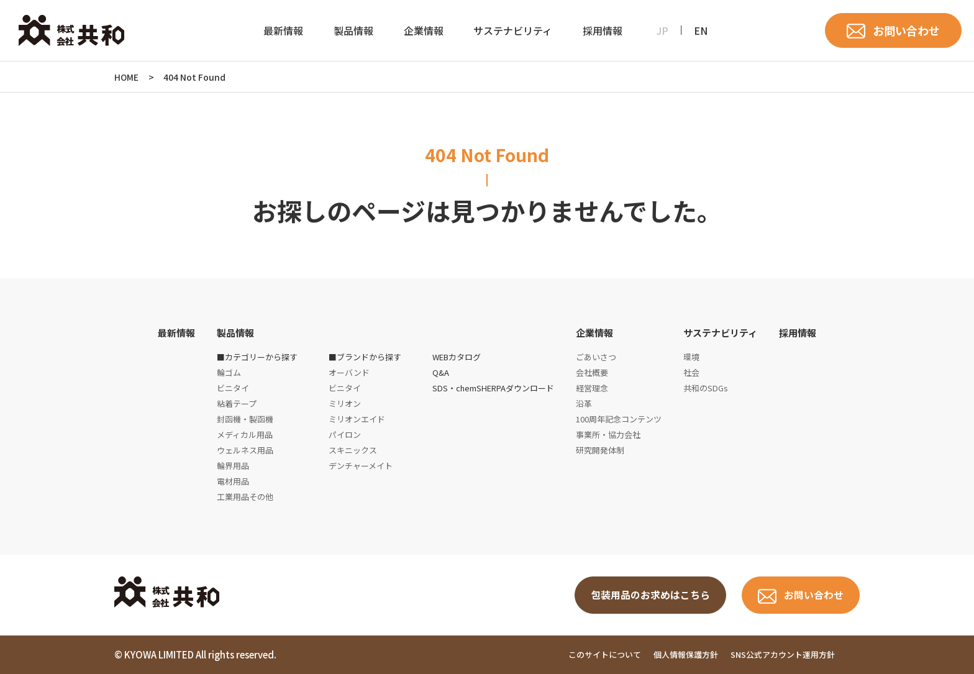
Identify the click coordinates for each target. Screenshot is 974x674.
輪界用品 (233, 465)
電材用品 (233, 481)
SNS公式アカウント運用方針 (782, 654)
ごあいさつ (596, 357)
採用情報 (602, 30)
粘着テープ (237, 403)
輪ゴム (229, 372)
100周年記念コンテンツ (619, 419)
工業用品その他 (245, 497)
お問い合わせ (906, 30)
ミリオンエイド (357, 419)
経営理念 (592, 388)
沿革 (584, 403)
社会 (691, 372)
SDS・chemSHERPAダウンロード (493, 388)
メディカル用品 (245, 434)
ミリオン (345, 403)
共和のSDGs (705, 388)
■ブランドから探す (365, 357)
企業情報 (424, 30)
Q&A (440, 372)
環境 (691, 357)
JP (662, 30)
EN (701, 30)
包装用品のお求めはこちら (650, 595)
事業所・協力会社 (608, 434)
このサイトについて (604, 654)
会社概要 (592, 372)
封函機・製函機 (245, 419)
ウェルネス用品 (245, 450)
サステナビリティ (512, 30)
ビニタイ (233, 388)
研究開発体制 (600, 450)
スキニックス (353, 450)
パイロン (345, 434)
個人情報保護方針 (685, 654)
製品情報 (353, 30)
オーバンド (349, 372)
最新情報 (283, 30)
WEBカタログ (456, 357)
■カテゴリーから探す (257, 357)
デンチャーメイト (361, 465)
